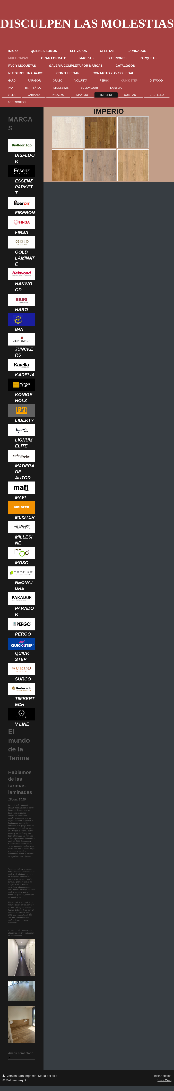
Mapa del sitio (47, 1076)
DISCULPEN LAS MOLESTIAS (87, 23)
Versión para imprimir (20, 1076)
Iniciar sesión (162, 1076)
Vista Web (164, 1080)
